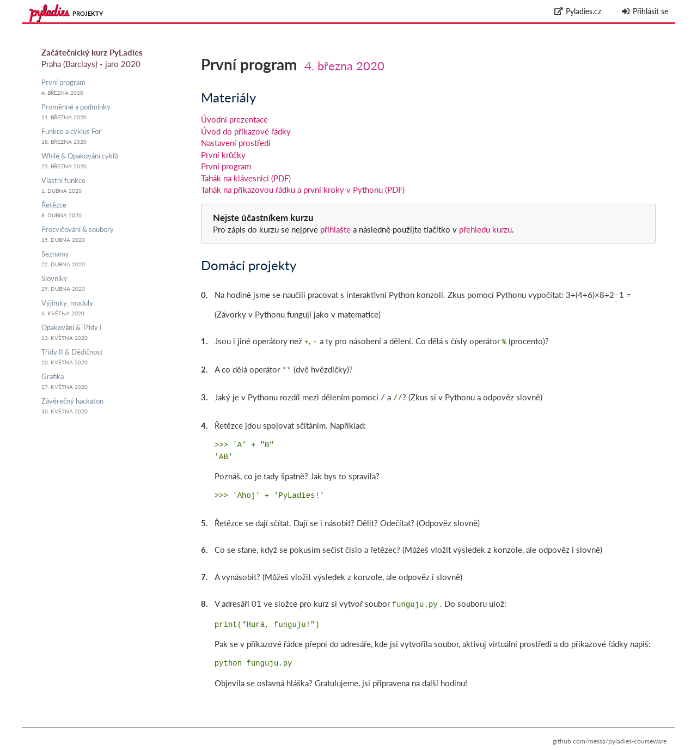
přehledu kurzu (484, 229)
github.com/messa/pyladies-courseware (610, 737)
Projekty (87, 13)
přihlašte (335, 229)
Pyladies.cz (578, 11)
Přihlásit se (644, 11)
